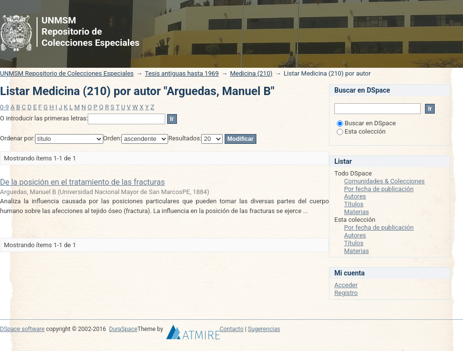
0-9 (4, 107)
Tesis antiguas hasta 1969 (182, 73)
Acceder (346, 285)
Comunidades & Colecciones (384, 181)
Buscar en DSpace (366, 123)
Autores (355, 196)
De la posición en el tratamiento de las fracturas (82, 182)
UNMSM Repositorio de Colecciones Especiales (67, 73)
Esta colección (361, 131)
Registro (346, 292)
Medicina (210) (251, 73)
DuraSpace (123, 329)
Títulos (354, 204)
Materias (356, 211)
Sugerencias (264, 329)
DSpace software (22, 329)
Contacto (232, 329)
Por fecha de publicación (379, 189)
